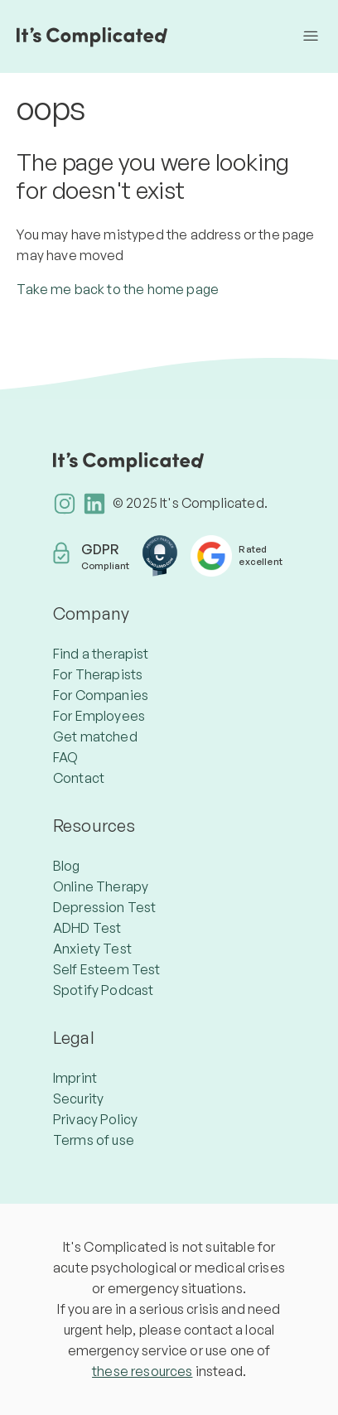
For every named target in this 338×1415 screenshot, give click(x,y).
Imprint (75, 1078)
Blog (66, 865)
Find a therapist (101, 653)
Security (78, 1098)
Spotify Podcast (103, 990)
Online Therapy (100, 886)
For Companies (100, 695)
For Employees (99, 716)
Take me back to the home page (118, 289)
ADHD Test (87, 928)
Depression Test (104, 907)
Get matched (95, 736)
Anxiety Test (92, 948)
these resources (142, 1371)
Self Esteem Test (107, 969)
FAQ (65, 757)
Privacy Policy (95, 1119)
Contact (78, 778)
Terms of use (93, 1140)
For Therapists (97, 674)
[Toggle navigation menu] (311, 36)
